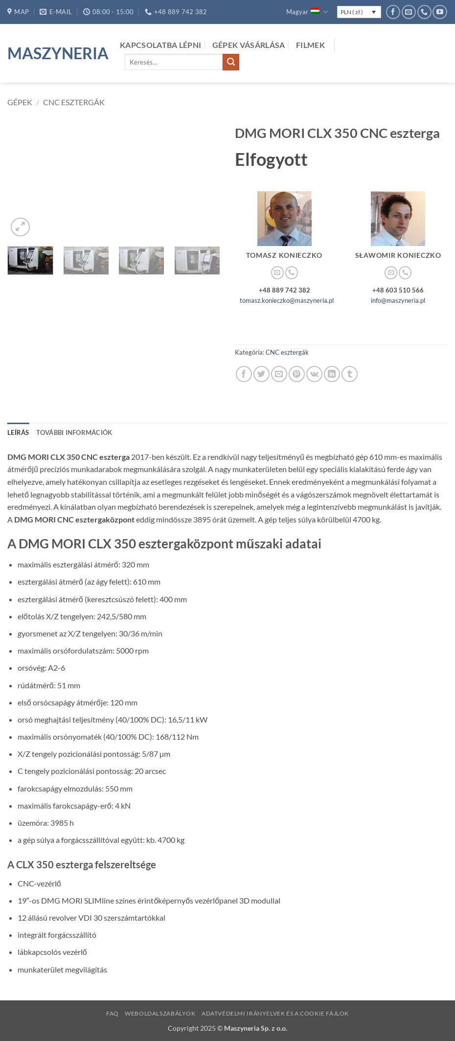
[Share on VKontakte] (314, 374)
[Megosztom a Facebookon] (244, 374)
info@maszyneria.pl (398, 300)
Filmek (310, 44)
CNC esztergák (74, 102)
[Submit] (231, 62)
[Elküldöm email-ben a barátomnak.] (279, 374)
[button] (20, 227)
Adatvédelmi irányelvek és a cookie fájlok (275, 1013)
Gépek (19, 102)
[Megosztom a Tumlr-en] (349, 374)
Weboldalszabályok (160, 1013)
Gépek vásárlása (248, 44)
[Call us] (424, 12)
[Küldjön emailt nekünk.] (409, 12)
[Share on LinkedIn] (332, 374)
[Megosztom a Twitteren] (261, 374)
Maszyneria (56, 53)
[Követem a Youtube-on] (439, 12)
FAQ (112, 1013)
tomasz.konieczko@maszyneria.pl (287, 300)
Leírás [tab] (18, 432)
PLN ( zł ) (352, 12)
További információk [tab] (74, 432)
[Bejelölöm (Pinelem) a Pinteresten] (297, 374)
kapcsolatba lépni (160, 44)
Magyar (306, 12)
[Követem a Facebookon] (393, 12)
